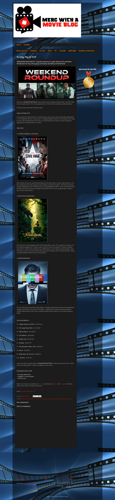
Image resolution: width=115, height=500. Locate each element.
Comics (42, 51)
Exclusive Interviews (86, 51)
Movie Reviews (22, 51)
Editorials (72, 51)
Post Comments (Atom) (29, 483)
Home (19, 45)
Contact (27, 45)
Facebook (41, 384)
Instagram (62, 384)
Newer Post (21, 480)
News (50, 51)
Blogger (66, 496)
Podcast (62, 51)
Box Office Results (25, 398)
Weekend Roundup (66, 398)
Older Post (71, 480)
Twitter (55, 384)
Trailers (34, 51)
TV (56, 51)
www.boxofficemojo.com (28, 391)
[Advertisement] (46, 463)
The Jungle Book (57, 398)
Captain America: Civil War (37, 398)
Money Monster (48, 398)
